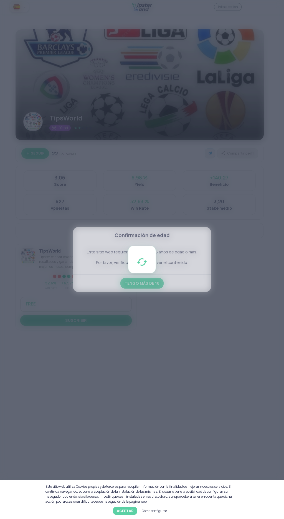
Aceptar (125, 510)
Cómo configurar (154, 510)
